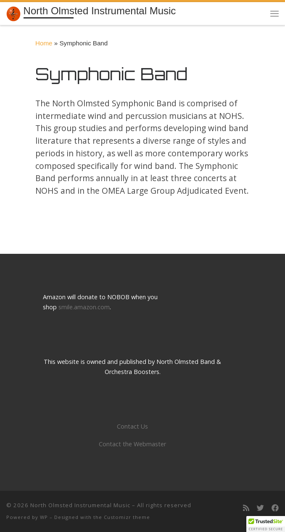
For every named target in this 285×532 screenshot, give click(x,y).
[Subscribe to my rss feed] (246, 508)
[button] (265, 524)
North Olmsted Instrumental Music (80, 505)
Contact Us (132, 426)
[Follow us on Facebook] (275, 508)
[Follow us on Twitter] (260, 508)
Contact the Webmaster (132, 444)
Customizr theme (127, 517)
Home (44, 43)
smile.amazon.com (84, 307)
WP (44, 517)
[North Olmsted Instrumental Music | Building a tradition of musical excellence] (13, 12)
